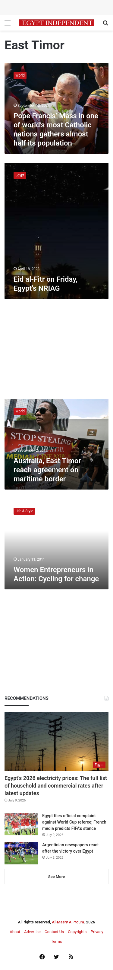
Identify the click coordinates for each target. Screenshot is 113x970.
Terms (56, 941)
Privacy (97, 931)
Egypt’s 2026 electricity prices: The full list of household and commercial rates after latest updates (56, 785)
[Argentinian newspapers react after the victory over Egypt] (21, 853)
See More (56, 876)
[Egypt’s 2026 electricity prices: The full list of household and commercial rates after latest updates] (56, 741)
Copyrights (77, 931)
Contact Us (54, 931)
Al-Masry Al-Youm (68, 922)
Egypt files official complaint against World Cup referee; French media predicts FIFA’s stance (74, 822)
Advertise (32, 931)
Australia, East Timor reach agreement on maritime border (47, 470)
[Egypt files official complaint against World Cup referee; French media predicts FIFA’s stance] (21, 824)
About (15, 931)
